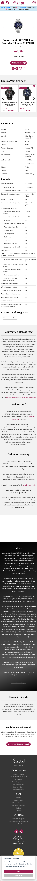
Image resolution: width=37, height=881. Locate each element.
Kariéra (18, 808)
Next (34, 98)
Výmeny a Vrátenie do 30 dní (18, 777)
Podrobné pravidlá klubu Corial (18, 821)
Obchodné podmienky (18, 782)
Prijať (18, 871)
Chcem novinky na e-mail (18, 744)
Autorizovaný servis (18, 805)
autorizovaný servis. (29, 485)
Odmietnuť (18, 875)
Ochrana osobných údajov (18, 824)
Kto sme (18, 798)
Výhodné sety (22, 7)
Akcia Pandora (5, 7)
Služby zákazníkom (18, 803)
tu (25, 866)
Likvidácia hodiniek (18, 789)
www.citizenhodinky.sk (18, 683)
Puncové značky (18, 784)
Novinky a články (18, 787)
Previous (3, 98)
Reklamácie (18, 779)
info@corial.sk (18, 765)
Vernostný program (18, 819)
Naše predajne (18, 800)
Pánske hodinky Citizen (9, 318)
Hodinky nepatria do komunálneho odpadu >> (21, 397)
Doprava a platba (18, 774)
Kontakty (18, 810)
